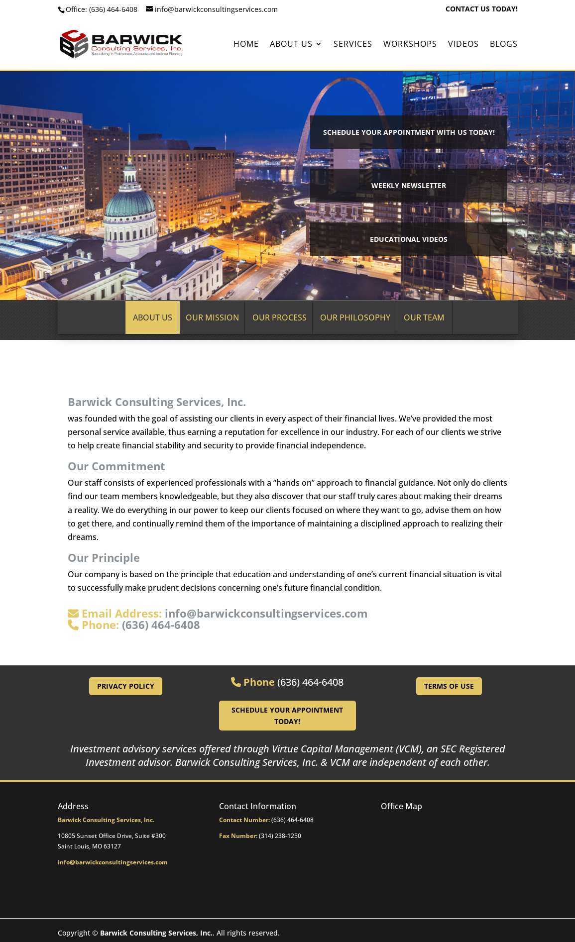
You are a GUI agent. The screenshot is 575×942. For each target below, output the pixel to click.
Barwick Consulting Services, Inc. (156, 933)
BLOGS (504, 44)
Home (246, 44)
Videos (463, 44)
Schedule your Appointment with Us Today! (409, 132)
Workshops (410, 44)
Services (353, 44)
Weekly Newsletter (408, 185)
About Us (291, 44)
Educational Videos (409, 239)
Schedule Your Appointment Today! (287, 716)
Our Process (279, 317)
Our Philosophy (355, 317)
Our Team (424, 317)
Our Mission (212, 317)
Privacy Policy (125, 686)
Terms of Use (449, 686)
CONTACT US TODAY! (482, 9)
